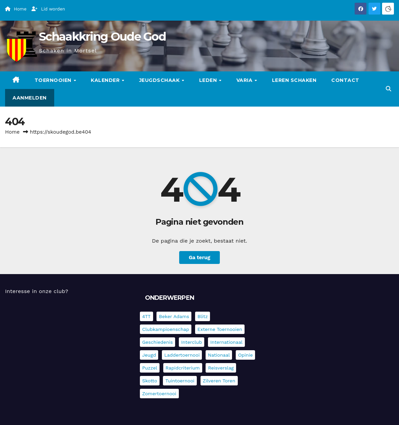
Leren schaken (294, 80)
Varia (245, 80)
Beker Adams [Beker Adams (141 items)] (174, 316)
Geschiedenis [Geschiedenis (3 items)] (157, 342)
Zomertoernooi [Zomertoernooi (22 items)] (159, 393)
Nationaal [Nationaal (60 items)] (219, 355)
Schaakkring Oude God (102, 36)
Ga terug (199, 257)
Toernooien (54, 80)
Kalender (106, 80)
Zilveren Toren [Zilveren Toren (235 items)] (219, 380)
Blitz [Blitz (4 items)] (202, 316)
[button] (388, 89)
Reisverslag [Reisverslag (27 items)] (221, 368)
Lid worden (48, 9)
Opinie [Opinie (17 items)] (245, 355)
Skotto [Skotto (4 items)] (149, 380)
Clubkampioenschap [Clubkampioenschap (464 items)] (165, 329)
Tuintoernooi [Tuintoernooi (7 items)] (179, 380)
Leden (208, 80)
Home (12, 132)
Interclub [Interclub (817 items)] (191, 342)
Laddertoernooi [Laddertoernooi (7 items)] (182, 355)
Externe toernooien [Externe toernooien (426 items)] (219, 329)
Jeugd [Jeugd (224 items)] (149, 355)
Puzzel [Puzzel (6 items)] (149, 368)
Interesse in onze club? (36, 291)
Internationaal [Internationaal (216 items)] (226, 342)
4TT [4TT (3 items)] (146, 316)
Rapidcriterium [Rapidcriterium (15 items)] (183, 368)
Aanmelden (30, 98)
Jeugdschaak (160, 80)
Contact (345, 80)
